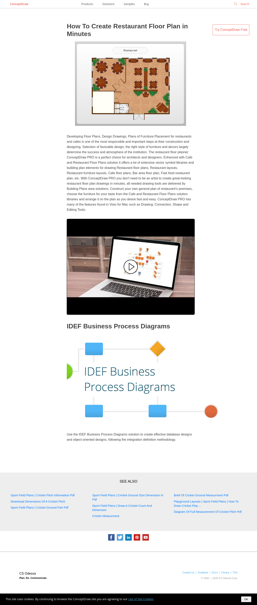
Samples (129, 4)
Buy (146, 4)
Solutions (108, 4)
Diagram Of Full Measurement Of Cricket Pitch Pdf (208, 511)
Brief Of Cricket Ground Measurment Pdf (201, 495)
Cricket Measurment (105, 516)
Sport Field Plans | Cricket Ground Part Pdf (39, 507)
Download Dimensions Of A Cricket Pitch (38, 501)
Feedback (203, 572)
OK (246, 599)
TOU (235, 572)
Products (87, 4)
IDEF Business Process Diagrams (118, 326)
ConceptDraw (19, 4)
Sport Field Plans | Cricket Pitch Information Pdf (43, 495)
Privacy (225, 572)
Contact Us (188, 572)
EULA (215, 572)
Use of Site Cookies (140, 599)
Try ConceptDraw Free (231, 29)
